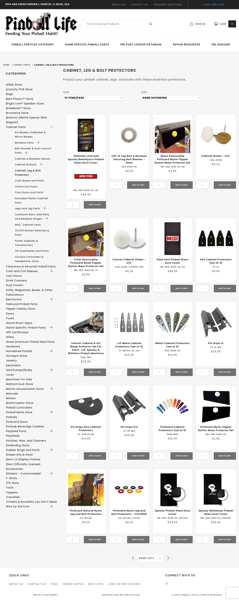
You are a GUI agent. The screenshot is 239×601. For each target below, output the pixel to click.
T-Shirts (11, 478)
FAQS (54, 584)
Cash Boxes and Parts (29, 180)
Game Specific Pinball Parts (87, 44)
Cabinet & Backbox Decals (32, 159)
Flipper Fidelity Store (20, 309)
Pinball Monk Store (19, 412)
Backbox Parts (25, 142)
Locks (10, 375)
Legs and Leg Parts (28, 208)
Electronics (14, 299)
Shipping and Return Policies (121, 595)
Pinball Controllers (19, 407)
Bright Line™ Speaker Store (25, 103)
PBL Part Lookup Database (141, 44)
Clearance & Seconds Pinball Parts (31, 266)
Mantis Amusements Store (25, 389)
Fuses (10, 318)
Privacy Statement (45, 595)
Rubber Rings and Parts (23, 450)
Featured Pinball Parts (22, 304)
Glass (10, 337)
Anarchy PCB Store (19, 89)
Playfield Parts (16, 431)
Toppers (12, 492)
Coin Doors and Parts (29, 192)
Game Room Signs (19, 323)
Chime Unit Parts (26, 186)
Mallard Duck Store (19, 384)
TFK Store (12, 483)
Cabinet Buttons (26, 164)
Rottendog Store (17, 445)
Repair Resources (186, 44)
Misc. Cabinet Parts (28, 224)
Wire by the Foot (17, 506)
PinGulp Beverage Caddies (25, 426)
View (66, 92)
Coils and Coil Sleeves (22, 271)
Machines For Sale (19, 379)
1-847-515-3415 (213, 4)
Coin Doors (14, 276)
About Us (118, 4)
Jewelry (11, 360)
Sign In (197, 24)
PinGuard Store (17, 422)
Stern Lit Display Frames (23, 459)
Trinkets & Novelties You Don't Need (31, 502)
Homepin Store (16, 356)
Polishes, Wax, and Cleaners (26, 441)
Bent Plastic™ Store (19, 99)
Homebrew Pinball (19, 351)
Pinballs (11, 417)
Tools (9, 487)
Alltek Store (14, 85)
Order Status (73, 584)
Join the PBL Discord (124, 584)
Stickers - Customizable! (23, 473)
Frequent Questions (168, 4)
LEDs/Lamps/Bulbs (19, 370)
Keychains (13, 365)
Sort (144, 92)
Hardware (13, 346)
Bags (9, 94)
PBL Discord (221, 44)
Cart (225, 24)
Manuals (12, 393)
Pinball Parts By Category (33, 44)
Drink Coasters (16, 280)
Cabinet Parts (16, 127)
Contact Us (139, 4)
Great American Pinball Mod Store (30, 342)
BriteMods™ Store (18, 108)
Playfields (13, 436)
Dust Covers (14, 285)
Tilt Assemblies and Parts (32, 251)
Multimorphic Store (19, 403)
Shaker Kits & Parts (19, 455)
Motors (11, 398)
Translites (13, 497)
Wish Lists (95, 584)
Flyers (10, 313)
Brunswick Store (17, 113)
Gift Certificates (17, 332)
